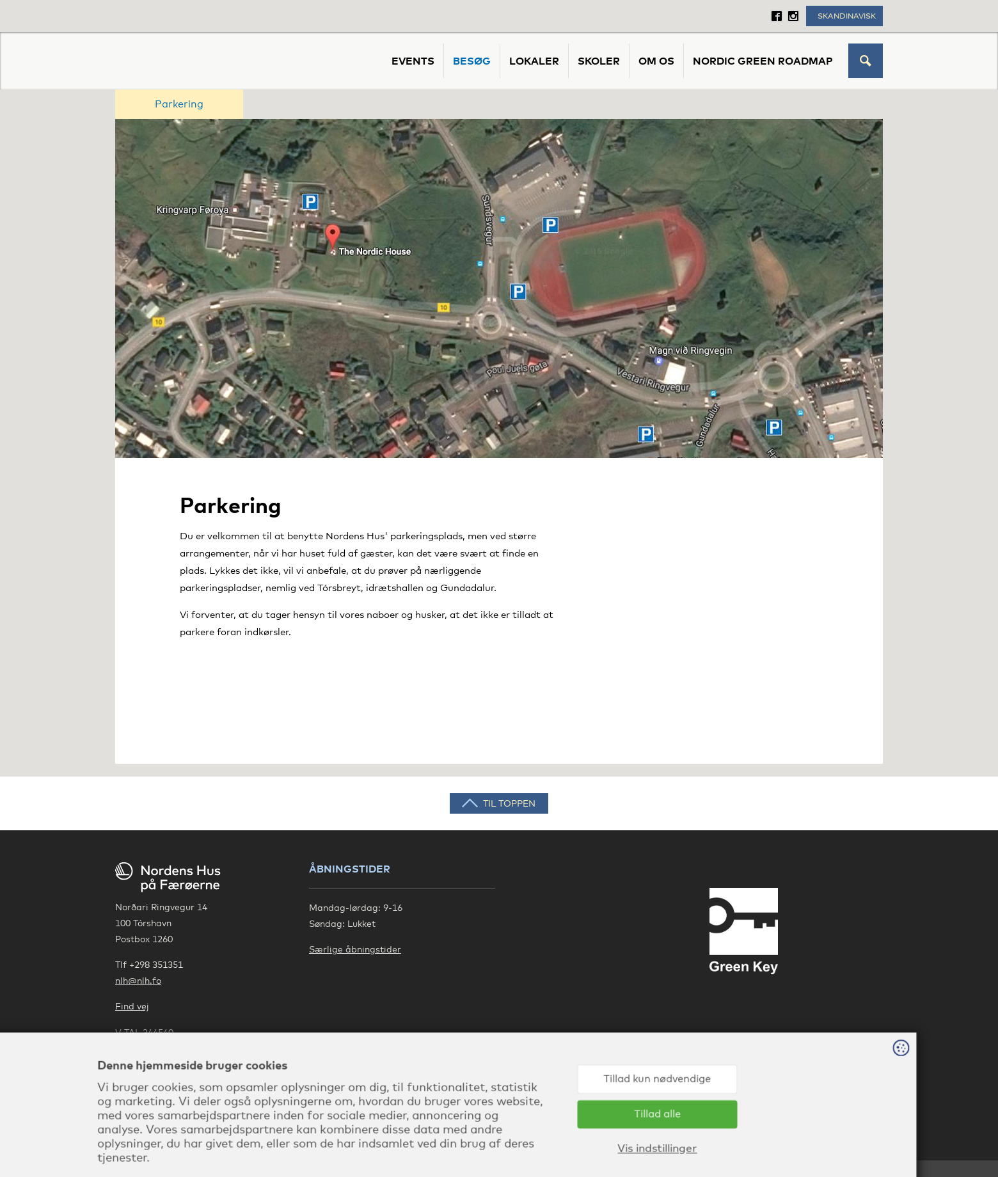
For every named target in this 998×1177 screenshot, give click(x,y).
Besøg (472, 60)
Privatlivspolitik (148, 1048)
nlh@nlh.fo (138, 980)
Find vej (132, 1005)
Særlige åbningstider (355, 949)
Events (413, 60)
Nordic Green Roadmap (763, 60)
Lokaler (534, 60)
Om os (656, 60)
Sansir (869, 1139)
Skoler (599, 60)
